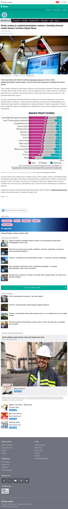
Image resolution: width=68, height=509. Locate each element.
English (30, 504)
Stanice (4, 450)
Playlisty (44, 20)
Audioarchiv (57, 10)
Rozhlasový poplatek (41, 458)
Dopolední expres (6, 33)
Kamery (65, 10)
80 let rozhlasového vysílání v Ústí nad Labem (26, 296)
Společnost (5, 20)
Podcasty (5, 467)
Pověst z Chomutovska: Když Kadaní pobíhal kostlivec (29, 305)
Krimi (17, 221)
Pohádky (26, 221)
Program (48, 10)
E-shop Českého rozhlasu (12, 333)
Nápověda (38, 448)
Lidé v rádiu (38, 450)
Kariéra (37, 453)
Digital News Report (36, 80)
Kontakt (37, 456)
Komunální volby (7, 448)
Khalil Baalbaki (22, 75)
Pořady (25, 20)
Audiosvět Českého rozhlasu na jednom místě (14, 233)
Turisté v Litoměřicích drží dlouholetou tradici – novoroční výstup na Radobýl (37, 258)
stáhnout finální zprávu (59, 190)
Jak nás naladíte (40, 445)
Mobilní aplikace (7, 470)
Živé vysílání (7, 225)
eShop (4, 453)
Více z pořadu (7, 294)
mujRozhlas (5, 216)
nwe (6, 196)
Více (57, 20)
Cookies (4, 504)
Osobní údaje (12, 504)
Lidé (51, 20)
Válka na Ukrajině (7, 445)
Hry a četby (7, 221)
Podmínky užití (22, 504)
